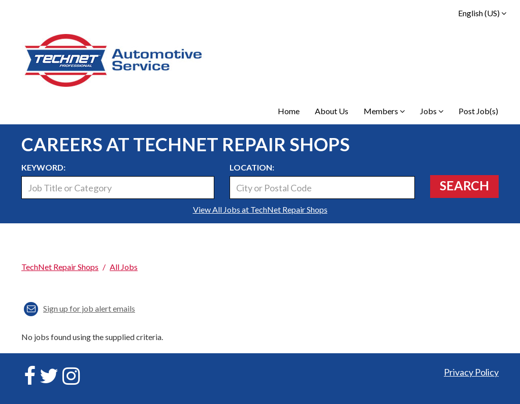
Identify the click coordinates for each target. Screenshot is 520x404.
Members (384, 111)
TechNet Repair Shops (60, 267)
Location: (252, 167)
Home (289, 111)
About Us (331, 111)
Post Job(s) (478, 111)
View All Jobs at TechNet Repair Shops (260, 209)
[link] (260, 250)
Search (464, 185)
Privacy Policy (471, 372)
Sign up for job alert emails (79, 308)
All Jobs (124, 267)
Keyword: (43, 167)
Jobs (431, 111)
